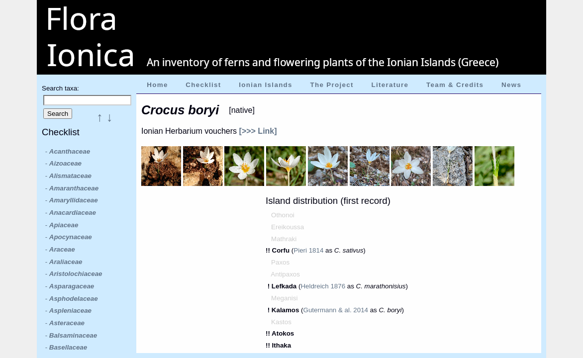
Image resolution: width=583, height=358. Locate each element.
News (511, 85)
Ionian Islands (265, 85)
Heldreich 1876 (322, 286)
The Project (332, 85)
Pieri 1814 (308, 250)
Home (157, 85)
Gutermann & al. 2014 (335, 310)
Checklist (203, 85)
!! (269, 250)
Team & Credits (455, 85)
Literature (389, 85)
